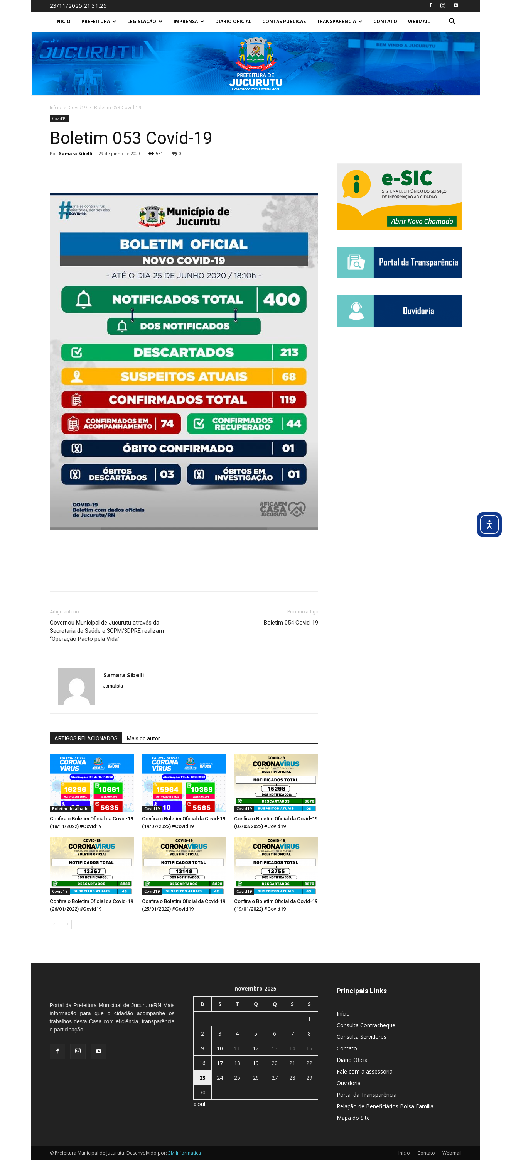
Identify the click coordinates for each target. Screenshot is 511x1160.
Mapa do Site (353, 1117)
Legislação (144, 21)
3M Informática (184, 1153)
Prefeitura (98, 21)
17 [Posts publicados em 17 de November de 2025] (220, 1063)
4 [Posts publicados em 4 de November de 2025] (237, 1033)
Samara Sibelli (76, 153)
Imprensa (189, 21)
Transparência (339, 21)
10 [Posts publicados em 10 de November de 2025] (220, 1048)
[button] (452, 22)
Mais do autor (143, 738)
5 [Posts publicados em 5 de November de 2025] (255, 1033)
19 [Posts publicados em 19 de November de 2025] (256, 1063)
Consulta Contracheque (366, 1025)
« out (199, 1104)
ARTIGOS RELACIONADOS (86, 738)
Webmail (419, 21)
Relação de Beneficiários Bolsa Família (385, 1106)
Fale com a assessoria (365, 1071)
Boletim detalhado (70, 808)
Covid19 (78, 107)
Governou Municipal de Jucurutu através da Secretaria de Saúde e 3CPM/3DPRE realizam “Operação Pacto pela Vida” (107, 630)
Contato (385, 21)
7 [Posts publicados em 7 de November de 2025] (292, 1033)
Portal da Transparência (366, 1094)
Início (63, 21)
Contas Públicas (284, 21)
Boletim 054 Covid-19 (291, 622)
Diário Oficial (233, 21)
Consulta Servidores (361, 1036)
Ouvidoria (349, 1083)
